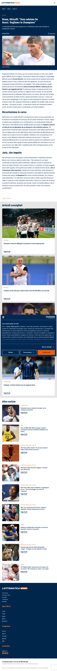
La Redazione (5, 599)
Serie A (14, 9)
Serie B (4, 633)
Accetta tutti (46, 352)
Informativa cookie (6, 595)
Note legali (4, 597)
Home (3, 9)
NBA (3, 641)
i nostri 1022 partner (12, 326)
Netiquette (4, 601)
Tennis (3, 614)
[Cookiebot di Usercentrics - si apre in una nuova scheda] (47, 317)
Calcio (9, 9)
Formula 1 (4, 636)
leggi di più (7, 251)
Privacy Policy (5, 593)
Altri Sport (4, 621)
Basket (4, 616)
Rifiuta (10, 352)
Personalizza (28, 352)
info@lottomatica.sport (33, 663)
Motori (3, 619)
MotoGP (4, 638)
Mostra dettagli (47, 347)
